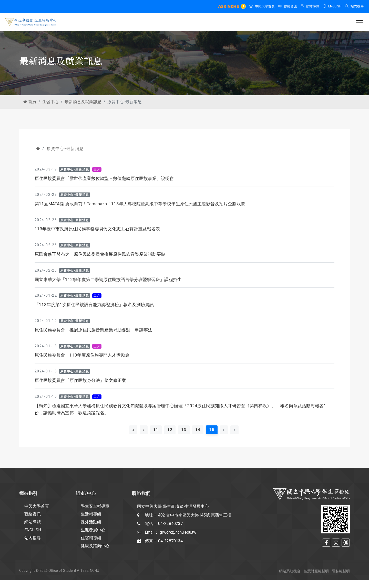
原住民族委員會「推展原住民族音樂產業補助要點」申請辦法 (93, 329)
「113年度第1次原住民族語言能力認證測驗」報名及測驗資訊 (94, 304)
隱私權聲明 (341, 571)
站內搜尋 (354, 6)
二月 (97, 295)
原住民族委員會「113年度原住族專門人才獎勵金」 (84, 355)
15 (213, 429)
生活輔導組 (91, 514)
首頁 (29, 101)
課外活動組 (91, 522)
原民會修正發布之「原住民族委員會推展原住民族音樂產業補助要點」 (102, 254)
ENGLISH (332, 6)
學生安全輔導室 (95, 506)
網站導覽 (310, 6)
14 (198, 429)
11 (156, 429)
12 (170, 429)
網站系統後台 (290, 571)
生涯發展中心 (93, 530)
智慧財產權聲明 (316, 571)
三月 (97, 169)
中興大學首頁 (262, 6)
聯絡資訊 (287, 6)
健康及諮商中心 (95, 545)
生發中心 (50, 101)
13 (184, 429)
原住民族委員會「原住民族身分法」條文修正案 (80, 380)
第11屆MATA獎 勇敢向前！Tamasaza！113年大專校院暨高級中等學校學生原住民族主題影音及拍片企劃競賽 (140, 203)
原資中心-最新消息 (65, 148)
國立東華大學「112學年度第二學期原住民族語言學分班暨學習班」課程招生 (108, 279)
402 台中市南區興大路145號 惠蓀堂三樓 (194, 515)
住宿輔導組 (91, 537)
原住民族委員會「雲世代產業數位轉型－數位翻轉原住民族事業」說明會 (104, 178)
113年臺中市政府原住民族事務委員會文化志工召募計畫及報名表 (97, 228)
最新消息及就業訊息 (83, 101)
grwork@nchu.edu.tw (178, 532)
